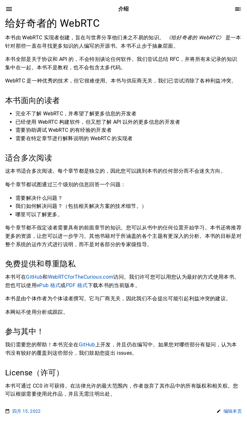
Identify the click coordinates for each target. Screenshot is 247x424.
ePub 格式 (48, 285)
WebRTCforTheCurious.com (81, 277)
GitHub (34, 277)
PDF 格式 (77, 285)
